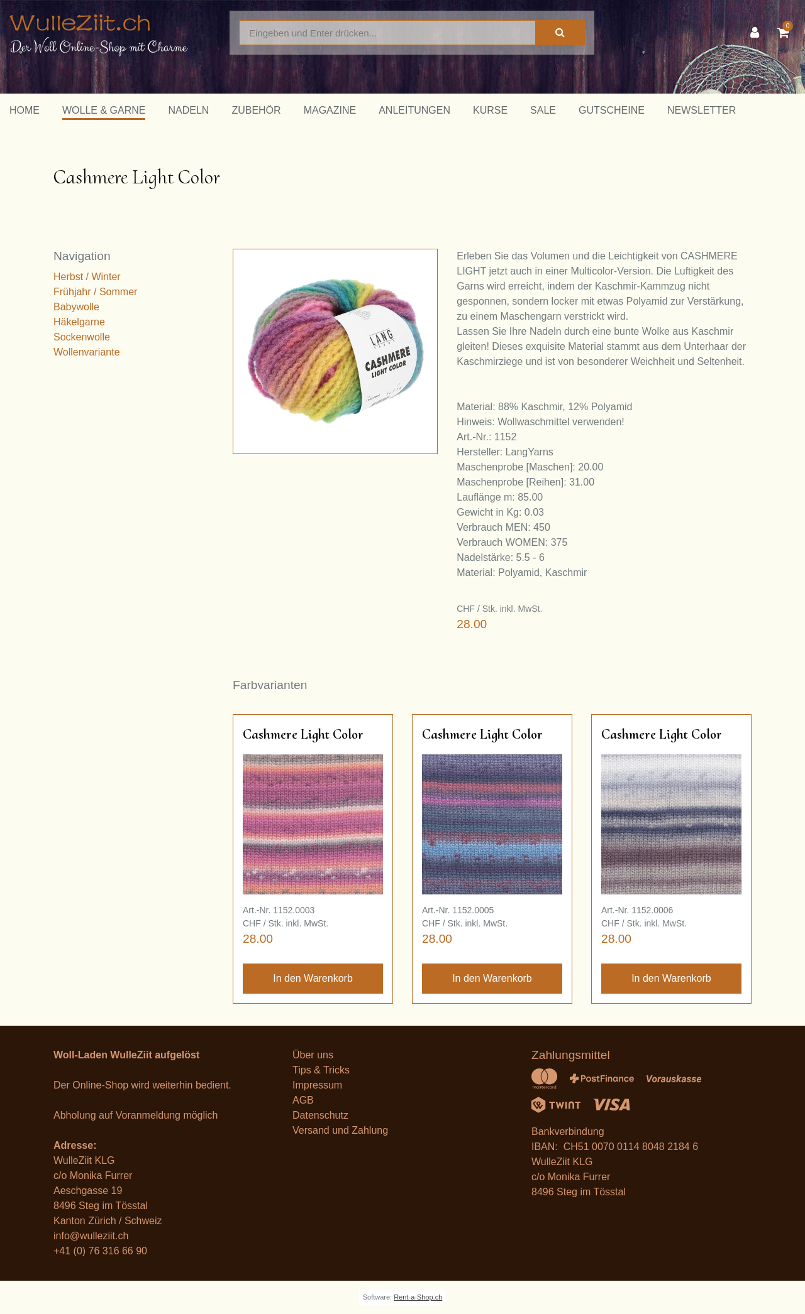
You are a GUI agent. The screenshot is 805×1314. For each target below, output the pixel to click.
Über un (310, 1055)
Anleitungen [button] (414, 110)
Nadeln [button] (188, 110)
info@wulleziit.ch (90, 1235)
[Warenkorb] (786, 32)
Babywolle (76, 306)
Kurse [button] (490, 110)
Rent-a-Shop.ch (418, 1297)
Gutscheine (612, 110)
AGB (303, 1100)
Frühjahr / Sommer (95, 291)
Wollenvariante (86, 352)
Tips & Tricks (321, 1070)
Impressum (317, 1085)
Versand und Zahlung (340, 1130)
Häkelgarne (79, 322)
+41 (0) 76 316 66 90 (100, 1251)
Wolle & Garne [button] (103, 110)
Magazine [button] (330, 110)
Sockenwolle (81, 337)
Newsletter (701, 110)
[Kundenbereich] (757, 32)
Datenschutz (320, 1115)
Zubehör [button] (255, 110)
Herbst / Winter (87, 276)
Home (24, 110)
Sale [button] (543, 110)
